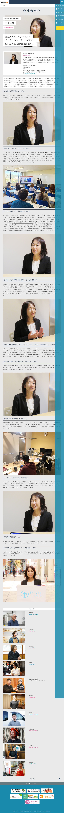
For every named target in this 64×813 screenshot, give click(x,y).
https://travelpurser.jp (30, 73)
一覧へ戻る (32, 778)
